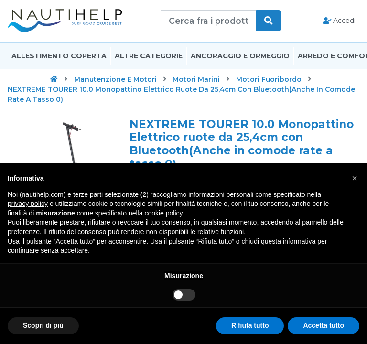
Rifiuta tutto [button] (250, 325)
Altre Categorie (149, 58)
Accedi (339, 22)
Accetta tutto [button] (323, 325)
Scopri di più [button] (43, 325)
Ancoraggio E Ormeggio (240, 58)
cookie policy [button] (163, 213)
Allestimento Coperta (59, 58)
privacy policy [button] (28, 203)
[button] (354, 178)
